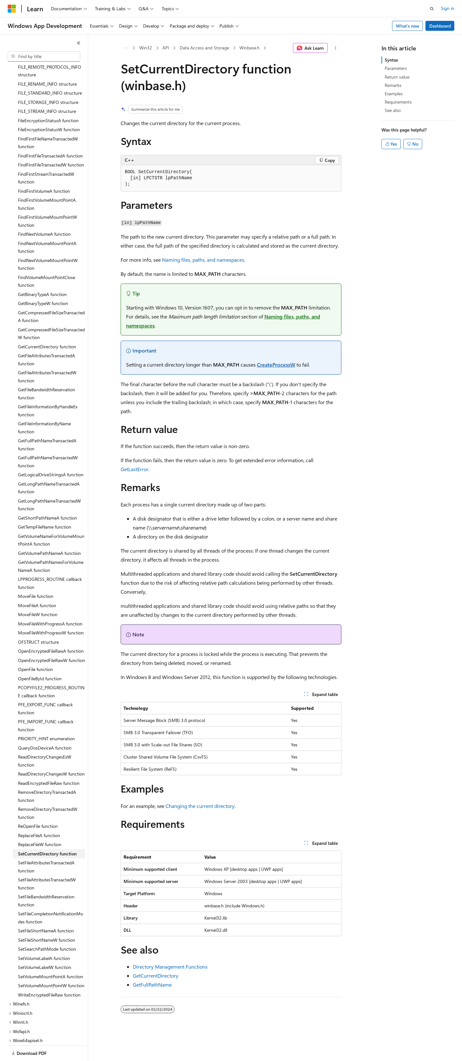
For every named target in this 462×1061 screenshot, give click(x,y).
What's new (407, 26)
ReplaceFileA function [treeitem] (39, 813)
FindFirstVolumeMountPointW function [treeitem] (47, 199)
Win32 (145, 48)
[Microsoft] (12, 8)
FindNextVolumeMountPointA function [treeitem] (47, 225)
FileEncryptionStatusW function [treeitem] (49, 107)
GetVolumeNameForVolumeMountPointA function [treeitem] (51, 518)
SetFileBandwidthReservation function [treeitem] (46, 878)
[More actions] (335, 48)
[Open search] (431, 8)
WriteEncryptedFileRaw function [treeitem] (49, 973)
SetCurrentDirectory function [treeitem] (47, 831)
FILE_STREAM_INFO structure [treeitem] (47, 89)
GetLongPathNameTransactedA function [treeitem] (49, 466)
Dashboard (440, 26)
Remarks (393, 85)
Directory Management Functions (170, 966)
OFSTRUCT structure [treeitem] (38, 620)
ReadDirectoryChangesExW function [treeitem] (44, 739)
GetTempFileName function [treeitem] (44, 505)
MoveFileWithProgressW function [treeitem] (51, 610)
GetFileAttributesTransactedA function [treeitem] (46, 337)
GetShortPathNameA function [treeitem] (47, 496)
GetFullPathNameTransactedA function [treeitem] (47, 422)
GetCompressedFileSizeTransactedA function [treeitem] (51, 294)
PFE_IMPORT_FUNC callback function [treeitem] (45, 703)
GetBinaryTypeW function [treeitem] (43, 281)
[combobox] (44, 56)
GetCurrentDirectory (155, 975)
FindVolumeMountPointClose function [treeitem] (46, 259)
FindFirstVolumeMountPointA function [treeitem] (47, 182)
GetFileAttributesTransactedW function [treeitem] (47, 354)
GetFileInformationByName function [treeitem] (44, 405)
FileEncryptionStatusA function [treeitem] (48, 98)
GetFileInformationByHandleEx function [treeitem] (47, 388)
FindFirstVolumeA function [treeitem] (44, 169)
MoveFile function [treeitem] (35, 574)
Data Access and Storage (204, 48)
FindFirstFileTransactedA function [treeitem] (50, 134)
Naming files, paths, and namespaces (203, 259)
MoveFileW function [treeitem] (37, 592)
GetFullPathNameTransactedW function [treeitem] (48, 439)
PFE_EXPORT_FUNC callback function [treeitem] (45, 686)
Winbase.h (249, 48)
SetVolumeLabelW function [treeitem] (44, 945)
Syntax (391, 60)
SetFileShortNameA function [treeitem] (46, 908)
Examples (394, 93)
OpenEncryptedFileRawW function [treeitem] (51, 638)
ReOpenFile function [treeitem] (38, 804)
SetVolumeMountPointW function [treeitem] (51, 963)
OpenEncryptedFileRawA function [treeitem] (51, 629)
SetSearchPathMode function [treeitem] (47, 927)
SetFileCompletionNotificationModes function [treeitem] (50, 895)
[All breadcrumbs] (126, 48)
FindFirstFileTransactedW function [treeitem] (51, 143)
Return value (397, 77)
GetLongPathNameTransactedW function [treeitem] (49, 483)
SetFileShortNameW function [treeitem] (46, 918)
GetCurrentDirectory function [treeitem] (47, 324)
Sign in (447, 8)
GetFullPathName (152, 984)
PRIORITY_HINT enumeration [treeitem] (46, 716)
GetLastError (135, 469)
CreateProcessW (276, 364)
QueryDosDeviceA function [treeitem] (45, 726)
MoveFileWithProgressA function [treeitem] (50, 601)
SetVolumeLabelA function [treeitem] (44, 936)
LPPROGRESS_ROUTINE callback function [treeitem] (50, 561)
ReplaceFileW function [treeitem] (39, 822)
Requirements (398, 102)
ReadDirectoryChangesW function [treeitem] (51, 752)
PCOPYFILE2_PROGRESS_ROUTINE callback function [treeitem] (51, 669)
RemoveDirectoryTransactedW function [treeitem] (47, 791)
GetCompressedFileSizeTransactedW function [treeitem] (51, 311)
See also (393, 110)
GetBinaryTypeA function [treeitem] (42, 272)
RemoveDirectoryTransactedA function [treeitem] (47, 774)
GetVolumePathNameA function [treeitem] (49, 531)
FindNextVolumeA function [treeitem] (44, 212)
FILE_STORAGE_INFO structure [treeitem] (48, 80)
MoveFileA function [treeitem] (37, 583)
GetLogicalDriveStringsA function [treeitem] (50, 452)
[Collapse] (78, 43)
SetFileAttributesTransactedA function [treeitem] (46, 844)
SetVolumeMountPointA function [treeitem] (50, 954)
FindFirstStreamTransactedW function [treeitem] (46, 156)
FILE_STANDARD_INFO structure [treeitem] (50, 71)
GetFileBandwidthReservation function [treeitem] (46, 371)
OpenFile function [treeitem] (35, 647)
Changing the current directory (200, 805)
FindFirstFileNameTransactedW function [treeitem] (48, 121)
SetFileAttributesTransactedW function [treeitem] (47, 861)
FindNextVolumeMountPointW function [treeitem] (48, 242)
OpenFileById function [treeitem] (40, 656)
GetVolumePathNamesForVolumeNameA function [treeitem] (50, 544)
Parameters (396, 68)
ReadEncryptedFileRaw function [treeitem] (49, 761)
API (165, 48)
